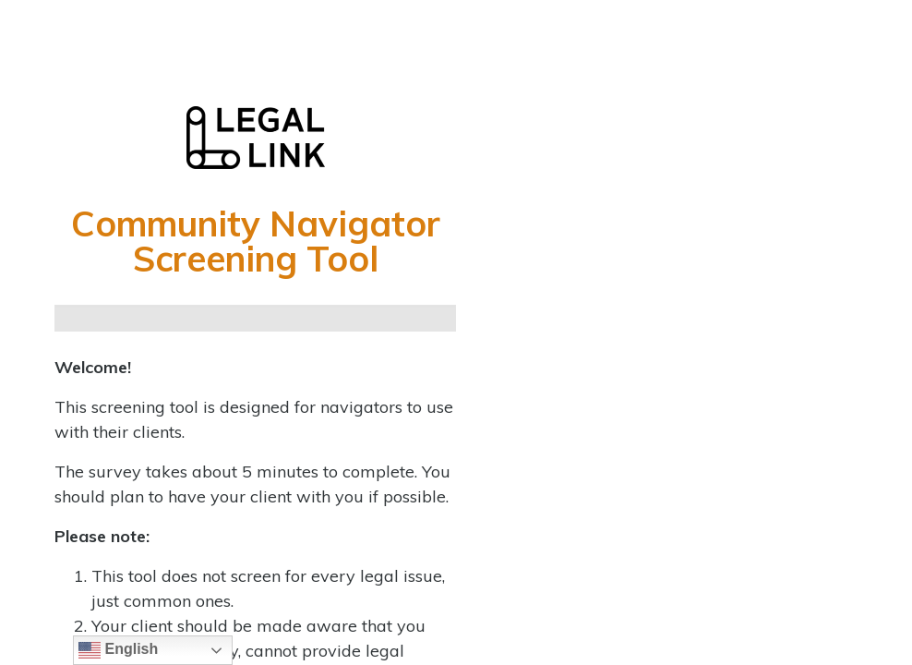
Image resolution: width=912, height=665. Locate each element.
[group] (255, 318)
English (118, 650)
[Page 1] (76, 318)
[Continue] (122, 318)
